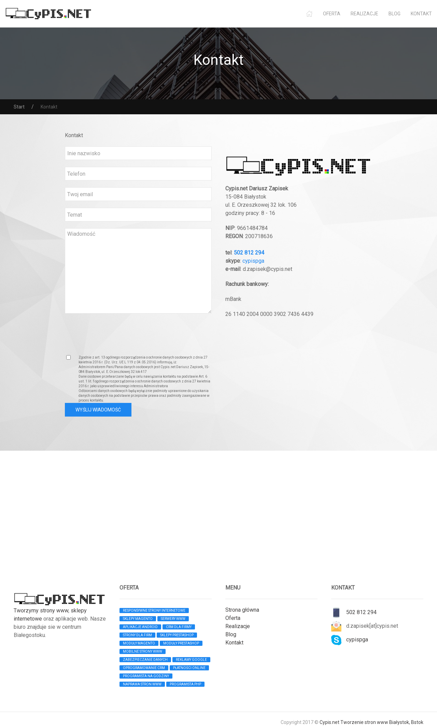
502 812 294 (249, 252)
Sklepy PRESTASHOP (177, 635)
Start (19, 107)
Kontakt (421, 13)
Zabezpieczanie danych (145, 660)
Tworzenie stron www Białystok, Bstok (381, 722)
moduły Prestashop (181, 643)
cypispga (253, 261)
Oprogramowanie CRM (144, 668)
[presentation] (117, 333)
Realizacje (364, 13)
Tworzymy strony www (41, 610)
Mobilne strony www (142, 651)
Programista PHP (185, 684)
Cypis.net (329, 722)
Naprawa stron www (142, 684)
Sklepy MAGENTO (138, 619)
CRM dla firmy (179, 627)
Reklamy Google (191, 660)
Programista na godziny (146, 676)
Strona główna (242, 610)
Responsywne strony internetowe (154, 610)
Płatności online (189, 668)
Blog (394, 13)
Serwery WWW (173, 619)
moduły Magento (139, 643)
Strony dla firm (137, 635)
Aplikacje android (140, 627)
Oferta (331, 13)
